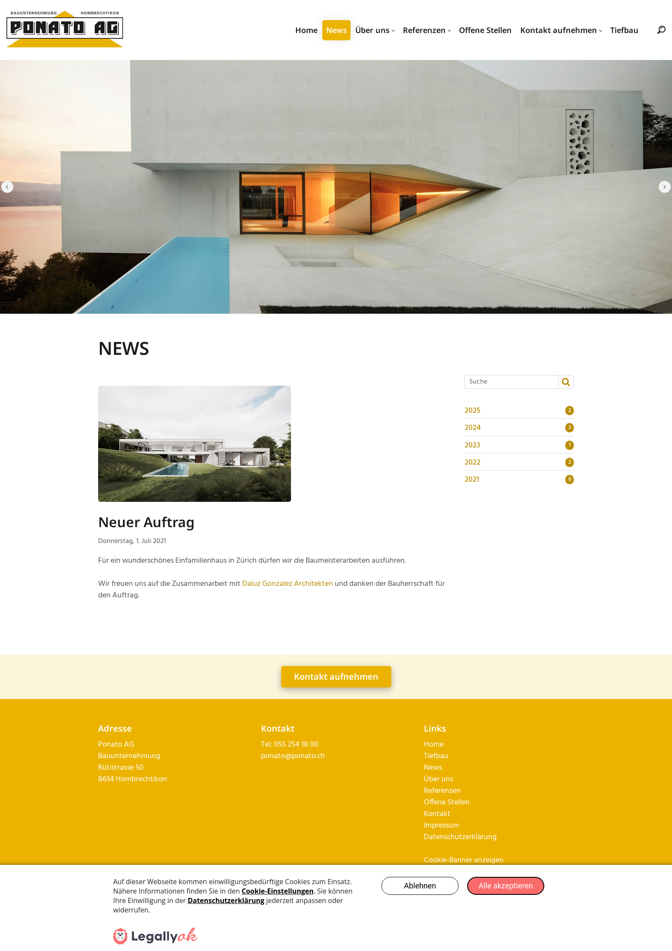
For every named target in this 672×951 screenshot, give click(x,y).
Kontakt (437, 814)
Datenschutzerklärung (460, 837)
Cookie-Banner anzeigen (464, 860)
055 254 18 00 (296, 744)
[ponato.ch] (64, 30)
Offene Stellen (447, 802)
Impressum (441, 825)
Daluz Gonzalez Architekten (287, 584)
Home (434, 744)
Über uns (438, 779)
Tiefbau (436, 756)
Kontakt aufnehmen (336, 676)
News (433, 768)
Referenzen (442, 791)
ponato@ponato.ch (293, 756)
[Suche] (511, 381)
